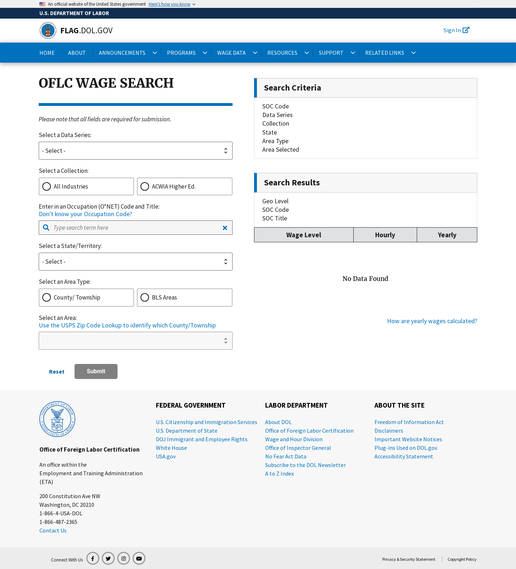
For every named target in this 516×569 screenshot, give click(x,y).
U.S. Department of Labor (74, 13)
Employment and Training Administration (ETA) (91, 477)
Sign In (456, 30)
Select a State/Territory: (70, 246)
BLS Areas (164, 297)
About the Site (399, 405)
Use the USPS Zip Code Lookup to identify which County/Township (127, 325)
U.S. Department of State (187, 430)
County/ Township (77, 297)
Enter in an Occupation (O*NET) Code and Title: (99, 206)
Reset (56, 371)
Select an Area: (58, 318)
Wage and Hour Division (293, 439)
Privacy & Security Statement (408, 559)
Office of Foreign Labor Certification (89, 449)
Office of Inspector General (298, 447)
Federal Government (191, 405)
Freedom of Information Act (409, 421)
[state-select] (136, 262)
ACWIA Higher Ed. (174, 186)
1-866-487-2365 (58, 521)
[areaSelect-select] (136, 341)
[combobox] (136, 227)
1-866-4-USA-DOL (60, 513)
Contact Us (53, 530)
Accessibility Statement (403, 456)
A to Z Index (279, 473)
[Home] (48, 30)
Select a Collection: (64, 171)
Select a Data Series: (65, 135)
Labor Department (296, 405)
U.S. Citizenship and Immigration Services (206, 421)
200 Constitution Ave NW (69, 496)
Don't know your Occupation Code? (85, 214)
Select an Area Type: (65, 282)
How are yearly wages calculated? (432, 321)
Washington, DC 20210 (66, 504)
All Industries (71, 186)
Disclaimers (388, 430)
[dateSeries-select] (136, 151)
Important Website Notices (408, 439)
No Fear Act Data (285, 456)
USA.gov (166, 456)
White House (171, 447)
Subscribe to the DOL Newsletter (305, 464)
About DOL (278, 421)
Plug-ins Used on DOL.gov (405, 447)
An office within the (63, 464)
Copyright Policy (462, 559)
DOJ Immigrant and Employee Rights (202, 439)
